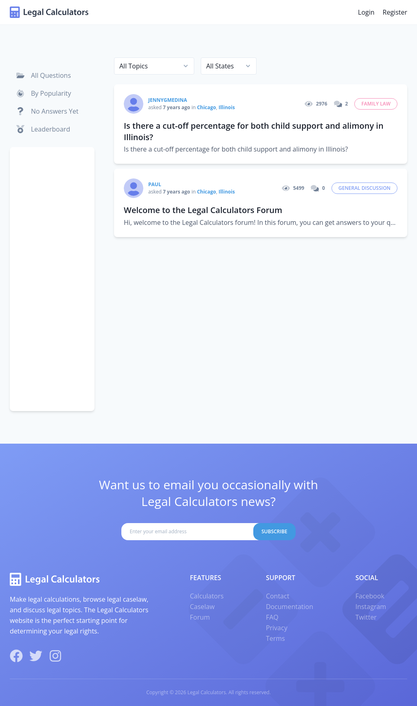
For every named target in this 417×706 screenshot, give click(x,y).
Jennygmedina (167, 100)
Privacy (277, 627)
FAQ (272, 617)
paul (154, 184)
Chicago (206, 107)
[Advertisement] (52, 279)
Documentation (289, 606)
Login (366, 12)
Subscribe (274, 531)
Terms (275, 638)
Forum (200, 617)
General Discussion (364, 188)
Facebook (370, 596)
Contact (277, 596)
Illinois (227, 107)
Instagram (371, 606)
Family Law (376, 103)
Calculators (207, 596)
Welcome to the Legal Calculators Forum (203, 210)
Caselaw (202, 606)
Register (395, 12)
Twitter (366, 617)
